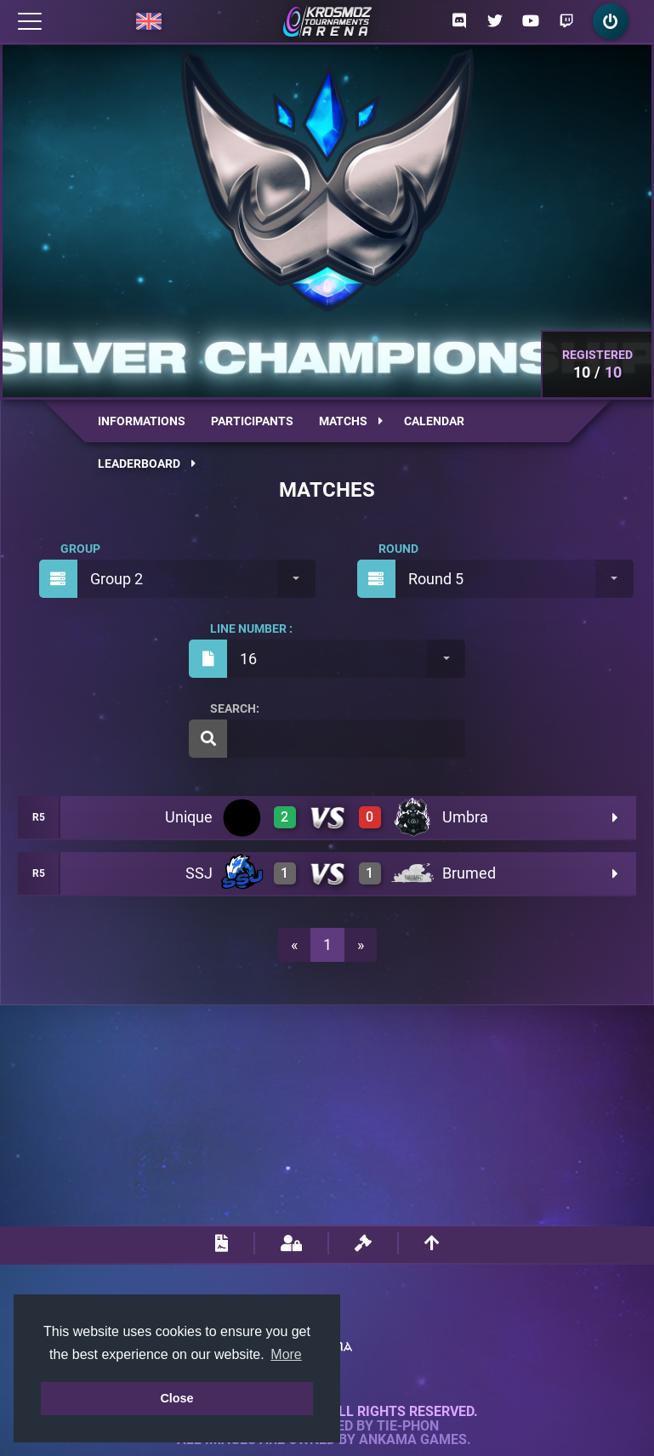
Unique (189, 817)
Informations (141, 421)
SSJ (199, 873)
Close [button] (176, 1398)
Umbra (465, 817)
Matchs (351, 421)
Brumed (469, 873)
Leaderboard (147, 463)
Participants (252, 421)
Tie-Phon (408, 1426)
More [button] (285, 1354)
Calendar (434, 421)
